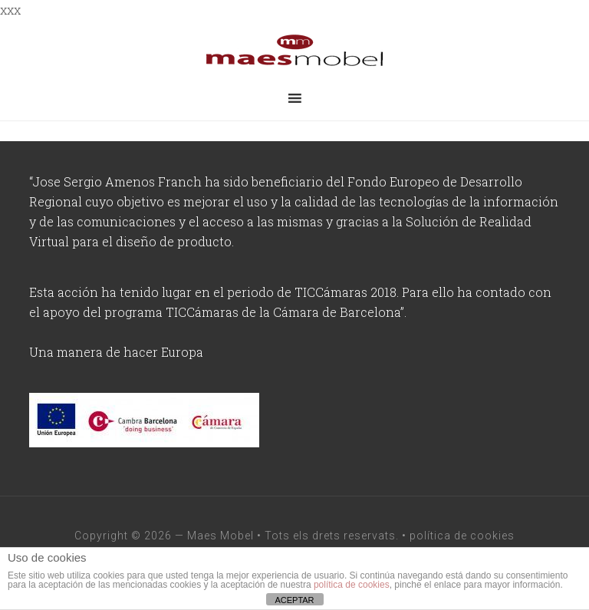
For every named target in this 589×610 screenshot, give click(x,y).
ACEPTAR (294, 600)
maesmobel (294, 51)
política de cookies (462, 535)
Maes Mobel (220, 535)
